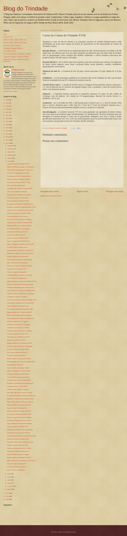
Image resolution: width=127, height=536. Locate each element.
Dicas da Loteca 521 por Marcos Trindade (19, 219)
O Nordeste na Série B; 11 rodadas (17, 297)
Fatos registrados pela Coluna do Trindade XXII (21, 361)
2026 (7, 100)
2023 (7, 109)
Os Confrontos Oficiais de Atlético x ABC (19, 414)
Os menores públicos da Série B (16, 355)
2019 (7, 121)
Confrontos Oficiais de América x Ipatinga (19, 331)
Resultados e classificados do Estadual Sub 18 (20, 383)
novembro (10, 149)
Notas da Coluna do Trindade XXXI (17, 238)
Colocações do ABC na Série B (16, 235)
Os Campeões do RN (9, 51)
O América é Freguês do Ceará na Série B (19, 420)
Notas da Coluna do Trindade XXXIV (18, 201)
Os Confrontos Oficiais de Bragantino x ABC (20, 309)
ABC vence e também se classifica (17, 191)
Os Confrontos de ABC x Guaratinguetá (18, 228)
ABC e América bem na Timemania (17, 263)
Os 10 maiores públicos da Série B (17, 352)
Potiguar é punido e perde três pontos (17, 445)
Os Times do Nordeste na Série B (16, 467)
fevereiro (10, 486)
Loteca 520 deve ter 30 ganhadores (17, 278)
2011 (7, 493)
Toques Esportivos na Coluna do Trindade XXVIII (21, 281)
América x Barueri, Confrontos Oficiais (18, 179)
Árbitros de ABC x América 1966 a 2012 (15, 39)
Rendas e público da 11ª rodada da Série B (19, 312)
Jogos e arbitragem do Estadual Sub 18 (18, 241)
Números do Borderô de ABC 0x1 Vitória (19, 448)
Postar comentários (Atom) (53, 196)
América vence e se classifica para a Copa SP (20, 210)
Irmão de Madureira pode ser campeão (18, 454)
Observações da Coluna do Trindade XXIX (19, 259)
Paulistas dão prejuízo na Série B (16, 340)
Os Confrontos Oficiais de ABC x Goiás (18, 182)
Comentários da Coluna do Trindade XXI (19, 380)
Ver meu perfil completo (10, 91)
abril (8, 480)
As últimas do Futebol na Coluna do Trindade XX (21, 395)
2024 (7, 106)
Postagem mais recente (50, 191)
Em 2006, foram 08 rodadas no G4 (17, 247)
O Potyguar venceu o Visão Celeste (17, 386)
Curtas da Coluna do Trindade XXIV (17, 334)
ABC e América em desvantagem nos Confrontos (21, 460)
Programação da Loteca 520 (15, 365)
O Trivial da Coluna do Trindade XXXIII (19, 213)
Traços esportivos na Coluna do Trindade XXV (20, 318)
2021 (7, 115)
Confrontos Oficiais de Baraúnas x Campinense (20, 293)
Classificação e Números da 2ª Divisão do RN (20, 303)
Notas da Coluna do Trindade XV (16, 464)
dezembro (10, 146)
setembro (10, 155)
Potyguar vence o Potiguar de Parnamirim (19, 195)
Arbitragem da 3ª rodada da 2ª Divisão (18, 327)
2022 (7, 112)
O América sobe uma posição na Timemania (19, 346)
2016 (7, 131)
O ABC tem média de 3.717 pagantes (17, 321)
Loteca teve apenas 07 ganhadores (17, 272)
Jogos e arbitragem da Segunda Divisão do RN (20, 244)
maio (9, 477)
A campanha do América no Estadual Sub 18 (20, 204)
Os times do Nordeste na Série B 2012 (18, 374)
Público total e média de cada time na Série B (20, 402)
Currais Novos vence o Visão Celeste (17, 198)
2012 (7, 143)
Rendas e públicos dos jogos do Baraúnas (19, 358)
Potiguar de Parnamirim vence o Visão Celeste (20, 287)
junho (9, 474)
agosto (9, 158)
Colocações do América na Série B (17, 232)
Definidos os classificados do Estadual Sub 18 (20, 399)
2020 (7, 118)
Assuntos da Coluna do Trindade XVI (18, 451)
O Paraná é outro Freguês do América (18, 389)
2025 (7, 103)
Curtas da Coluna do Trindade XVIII (17, 426)
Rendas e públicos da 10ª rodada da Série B (19, 343)
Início (5, 34)
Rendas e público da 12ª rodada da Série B (19, 225)
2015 (7, 134)
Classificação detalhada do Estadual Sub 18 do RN (21, 436)
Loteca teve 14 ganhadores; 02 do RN (18, 173)
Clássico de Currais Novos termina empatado (20, 284)
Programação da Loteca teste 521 (16, 269)
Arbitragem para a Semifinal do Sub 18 (18, 337)
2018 (7, 124)
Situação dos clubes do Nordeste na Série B (19, 266)
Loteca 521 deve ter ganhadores (16, 185)
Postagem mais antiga (115, 191)
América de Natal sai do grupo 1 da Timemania (20, 167)
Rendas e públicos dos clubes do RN (17, 256)
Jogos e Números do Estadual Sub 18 (17, 306)
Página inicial (82, 191)
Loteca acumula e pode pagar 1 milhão (18, 368)
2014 (7, 137)
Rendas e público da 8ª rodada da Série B (19, 457)
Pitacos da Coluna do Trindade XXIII (18, 349)
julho (9, 161)
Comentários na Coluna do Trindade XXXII (19, 222)
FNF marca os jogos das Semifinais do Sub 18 (20, 253)
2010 (7, 496)
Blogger (73, 532)
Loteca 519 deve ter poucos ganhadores (18, 377)
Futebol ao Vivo (8, 37)
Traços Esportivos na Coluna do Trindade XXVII (21, 290)
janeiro (9, 489)
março (9, 483)
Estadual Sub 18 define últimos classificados (20, 429)
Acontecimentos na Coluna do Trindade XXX (20, 250)
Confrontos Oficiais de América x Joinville (19, 275)
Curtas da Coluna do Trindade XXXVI (18, 164)
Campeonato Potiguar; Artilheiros (13, 48)
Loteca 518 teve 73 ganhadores (16, 470)
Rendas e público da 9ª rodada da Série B (19, 405)
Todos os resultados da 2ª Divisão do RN (19, 371)
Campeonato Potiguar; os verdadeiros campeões (17, 54)
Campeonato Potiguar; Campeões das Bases (16, 56)
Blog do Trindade (25, 8)
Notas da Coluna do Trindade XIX (17, 408)
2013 (7, 140)
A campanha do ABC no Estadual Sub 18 (19, 176)
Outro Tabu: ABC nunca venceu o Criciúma (19, 392)
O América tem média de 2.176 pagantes (18, 324)
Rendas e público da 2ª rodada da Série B (19, 411)
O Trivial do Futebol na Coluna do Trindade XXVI (21, 300)
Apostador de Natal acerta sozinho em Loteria (20, 442)
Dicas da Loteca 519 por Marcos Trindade (19, 417)
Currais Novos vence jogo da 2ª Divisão (18, 433)
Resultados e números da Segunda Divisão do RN (21, 207)
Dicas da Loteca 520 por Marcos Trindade (19, 315)
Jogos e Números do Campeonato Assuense (19, 423)
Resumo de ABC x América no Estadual (14, 42)
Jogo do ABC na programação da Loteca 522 (20, 170)
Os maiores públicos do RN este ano (17, 216)
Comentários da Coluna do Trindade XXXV (19, 188)
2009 (7, 499)
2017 (7, 128)
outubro (9, 152)
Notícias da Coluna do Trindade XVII (18, 439)
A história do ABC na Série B (11, 45)
